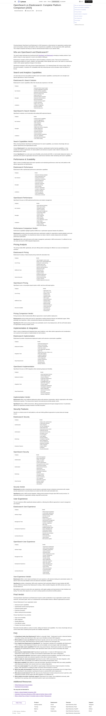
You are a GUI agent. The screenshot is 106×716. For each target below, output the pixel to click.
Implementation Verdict (22, 397)
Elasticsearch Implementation (24, 336)
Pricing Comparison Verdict (23, 313)
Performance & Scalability (24, 159)
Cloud (52, 704)
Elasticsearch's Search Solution (25, 80)
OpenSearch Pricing (21, 283)
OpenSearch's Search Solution (25, 111)
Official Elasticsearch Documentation (23, 685)
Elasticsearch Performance (23, 167)
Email (90, 711)
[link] (83, 5)
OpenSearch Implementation (24, 366)
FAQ (15, 633)
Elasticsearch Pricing (21, 252)
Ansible (52, 708)
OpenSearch (41, 55)
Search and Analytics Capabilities (28, 72)
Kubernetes (54, 711)
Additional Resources (22, 682)
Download (53, 706)
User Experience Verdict (22, 577)
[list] (83, 15)
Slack (90, 706)
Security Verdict (19, 487)
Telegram (91, 704)
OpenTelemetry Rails (71, 704)
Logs (35, 711)
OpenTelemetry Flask (71, 706)
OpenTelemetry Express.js (72, 711)
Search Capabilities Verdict (23, 141)
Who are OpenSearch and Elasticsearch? (31, 52)
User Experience (21, 499)
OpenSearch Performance (23, 198)
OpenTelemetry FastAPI (72, 708)
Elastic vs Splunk (25, 692)
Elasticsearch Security (21, 417)
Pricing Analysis (20, 244)
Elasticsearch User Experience (25, 507)
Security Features (21, 409)
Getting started (38, 704)
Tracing (36, 706)
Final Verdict (19, 594)
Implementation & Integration (26, 328)
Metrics (36, 708)
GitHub (90, 708)
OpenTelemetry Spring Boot (73, 713)
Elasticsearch (50, 55)
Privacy (14, 713)
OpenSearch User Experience (24, 542)
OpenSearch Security (21, 452)
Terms (18, 713)
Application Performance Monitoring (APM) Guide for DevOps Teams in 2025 (33, 694)
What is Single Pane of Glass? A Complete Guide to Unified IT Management (33, 696)
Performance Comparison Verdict (25, 228)
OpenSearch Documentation (22, 686)
